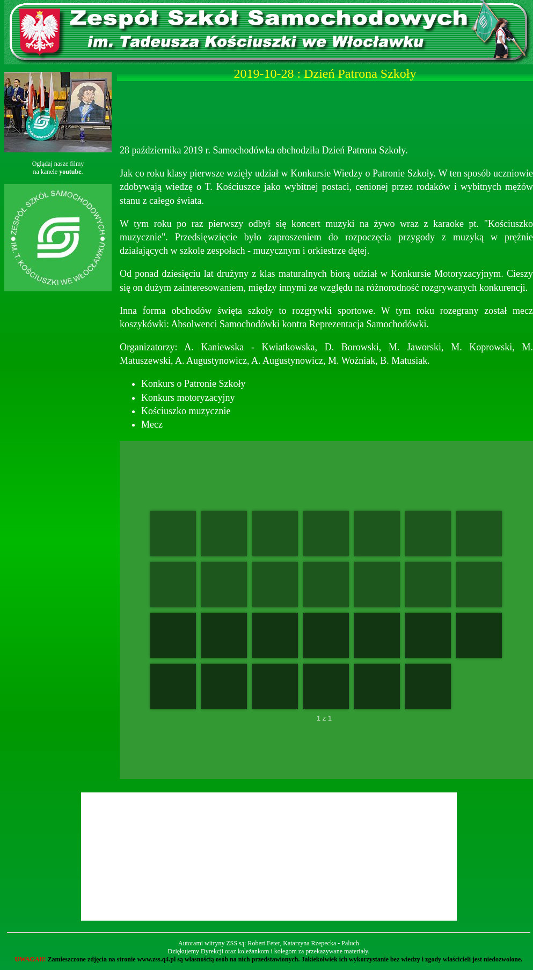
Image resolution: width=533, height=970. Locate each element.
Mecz (152, 424)
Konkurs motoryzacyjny (188, 397)
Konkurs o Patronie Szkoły (193, 383)
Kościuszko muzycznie (185, 411)
